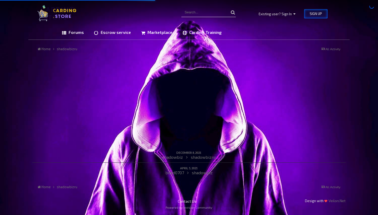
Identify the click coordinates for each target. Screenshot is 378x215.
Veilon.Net (337, 200)
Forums (76, 32)
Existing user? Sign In (277, 14)
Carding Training (205, 32)
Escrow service (115, 32)
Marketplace (159, 32)
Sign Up (316, 14)
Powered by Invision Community (189, 207)
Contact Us (187, 201)
